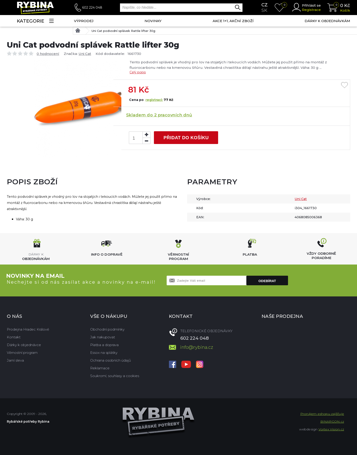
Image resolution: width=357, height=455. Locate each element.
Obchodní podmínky (107, 329)
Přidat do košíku (186, 137)
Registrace (311, 10)
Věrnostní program (22, 352)
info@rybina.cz (196, 347)
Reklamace (100, 368)
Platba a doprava (104, 345)
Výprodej (84, 21)
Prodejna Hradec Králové (28, 329)
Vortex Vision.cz (331, 429)
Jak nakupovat (102, 337)
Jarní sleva (15, 360)
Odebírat (267, 281)
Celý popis (138, 72)
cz (264, 5)
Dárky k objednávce (24, 345)
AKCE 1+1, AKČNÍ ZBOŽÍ (233, 21)
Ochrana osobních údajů (110, 360)
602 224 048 (92, 7)
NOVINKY (153, 21)
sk (264, 10)
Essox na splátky (103, 352)
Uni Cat (85, 53)
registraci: (154, 100)
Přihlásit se (311, 5)
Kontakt (13, 337)
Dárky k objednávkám (327, 21)
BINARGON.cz (332, 421)
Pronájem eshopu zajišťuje (322, 414)
